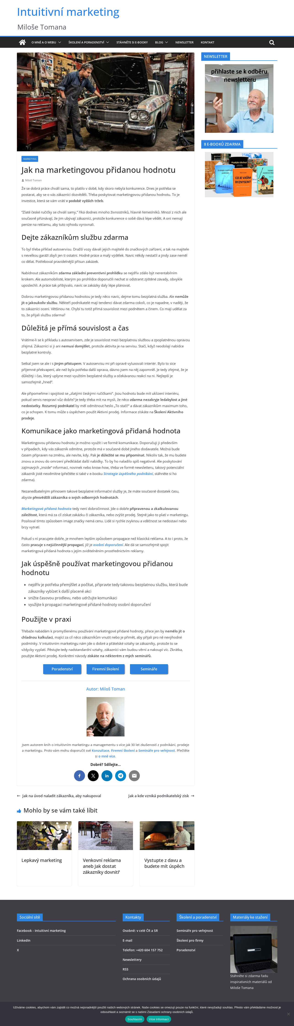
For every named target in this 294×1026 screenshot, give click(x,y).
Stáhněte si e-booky (132, 42)
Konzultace (100, 750)
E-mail (127, 940)
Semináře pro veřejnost (156, 750)
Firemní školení (105, 669)
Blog (159, 42)
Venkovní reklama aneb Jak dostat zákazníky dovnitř (102, 866)
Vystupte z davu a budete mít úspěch (164, 863)
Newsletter (184, 42)
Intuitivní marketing (68, 11)
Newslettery (132, 959)
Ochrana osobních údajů (142, 979)
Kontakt (207, 42)
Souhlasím (134, 1019)
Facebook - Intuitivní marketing (41, 930)
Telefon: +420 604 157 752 (143, 950)
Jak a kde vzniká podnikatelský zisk (161, 795)
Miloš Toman (33, 180)
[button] (58, 42)
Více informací (159, 1019)
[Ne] (288, 1014)
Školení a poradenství (86, 42)
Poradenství (62, 669)
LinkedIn (23, 940)
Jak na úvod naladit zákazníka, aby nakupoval (59, 795)
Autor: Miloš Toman (105, 689)
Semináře (149, 669)
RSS (125, 969)
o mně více (106, 756)
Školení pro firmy (190, 940)
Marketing (29, 158)
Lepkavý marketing (41, 860)
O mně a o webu (44, 42)
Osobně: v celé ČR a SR (140, 930)
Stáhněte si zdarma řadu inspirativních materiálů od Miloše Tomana (251, 982)
